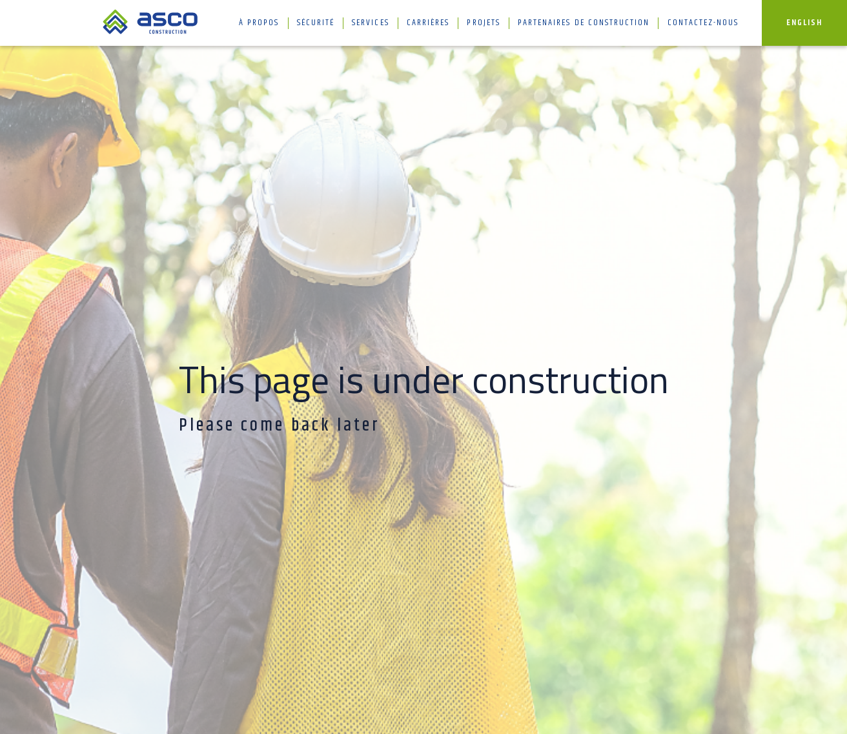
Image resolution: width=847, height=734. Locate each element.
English (804, 23)
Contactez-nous (703, 23)
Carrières (428, 23)
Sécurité (315, 23)
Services (370, 23)
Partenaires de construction (583, 23)
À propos (259, 23)
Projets (483, 23)
